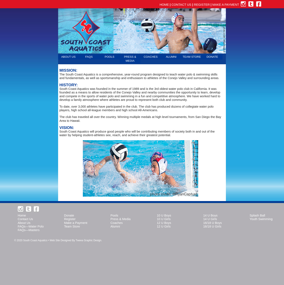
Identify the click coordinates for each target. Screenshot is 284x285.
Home (22, 215)
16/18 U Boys (212, 223)
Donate (69, 215)
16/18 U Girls (212, 226)
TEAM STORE (192, 56)
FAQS (89, 56)
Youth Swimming (261, 219)
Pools (114, 215)
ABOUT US (68, 56)
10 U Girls (164, 219)
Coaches (117, 223)
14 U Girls (210, 219)
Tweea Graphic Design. (89, 240)
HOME (164, 4)
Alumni (115, 226)
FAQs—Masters (29, 230)
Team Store (72, 226)
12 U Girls (164, 226)
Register (70, 219)
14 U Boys (210, 215)
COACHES (151, 56)
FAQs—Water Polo (31, 226)
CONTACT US (181, 4)
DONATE (212, 56)
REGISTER (202, 4)
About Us (24, 223)
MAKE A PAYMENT (225, 4)
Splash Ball (257, 215)
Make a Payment (75, 223)
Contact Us (25, 219)
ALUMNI (171, 56)
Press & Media (121, 219)
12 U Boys (164, 223)
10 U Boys (164, 215)
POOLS (109, 56)
